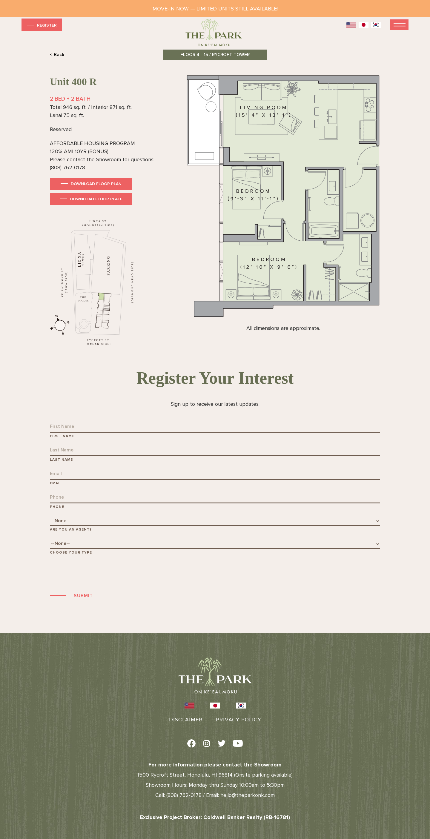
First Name (62, 436)
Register (41, 25)
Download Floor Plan (96, 183)
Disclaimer (185, 719)
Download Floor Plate (96, 199)
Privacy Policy (238, 719)
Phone (57, 507)
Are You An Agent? (71, 529)
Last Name (61, 459)
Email (56, 483)
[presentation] (95, 572)
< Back (57, 55)
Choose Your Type (71, 552)
